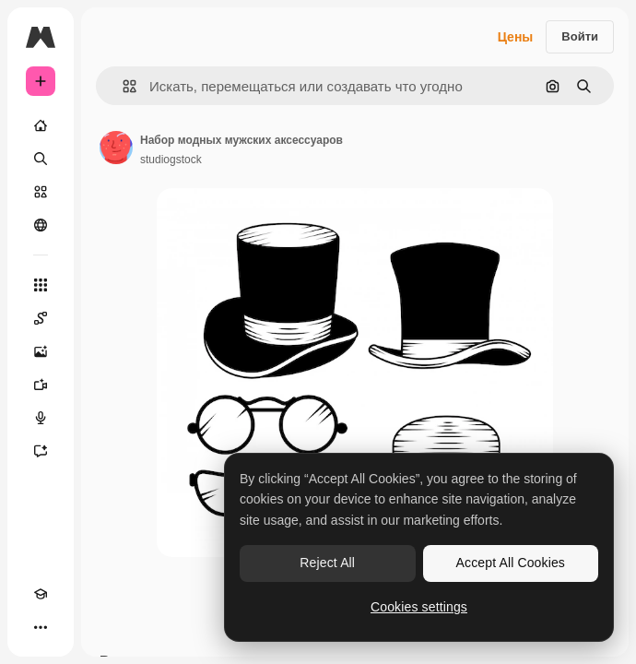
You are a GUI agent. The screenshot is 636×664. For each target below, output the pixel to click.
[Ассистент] (40, 451)
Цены (516, 37)
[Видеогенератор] (40, 384)
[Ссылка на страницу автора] (116, 147)
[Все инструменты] (40, 285)
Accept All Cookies (510, 562)
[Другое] (40, 627)
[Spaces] (40, 318)
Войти (579, 36)
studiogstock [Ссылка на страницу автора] (171, 159)
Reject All (327, 562)
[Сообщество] (40, 225)
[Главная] (40, 125)
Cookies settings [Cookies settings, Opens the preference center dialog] (419, 606)
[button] (122, 86)
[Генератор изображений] (40, 351)
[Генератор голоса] (40, 418)
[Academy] (40, 594)
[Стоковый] (40, 192)
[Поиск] (40, 158)
